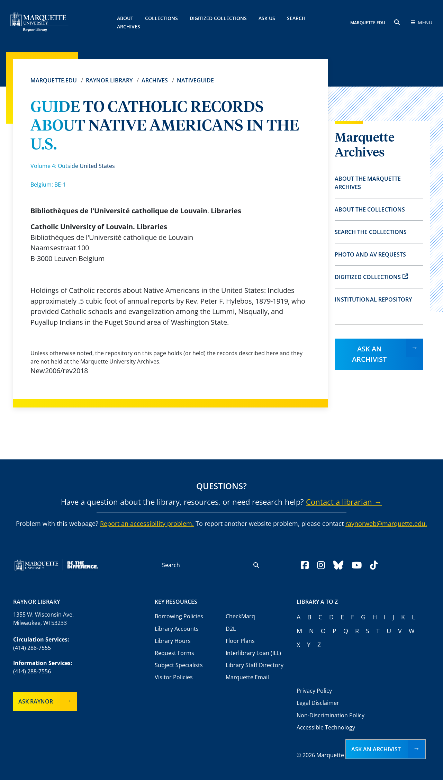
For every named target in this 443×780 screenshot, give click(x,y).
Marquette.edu (53, 80)
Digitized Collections (218, 18)
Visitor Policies (174, 677)
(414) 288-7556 (32, 671)
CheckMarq (240, 616)
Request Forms (174, 653)
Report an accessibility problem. (147, 523)
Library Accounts (177, 629)
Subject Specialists (179, 665)
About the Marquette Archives (368, 183)
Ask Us (267, 18)
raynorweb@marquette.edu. (386, 523)
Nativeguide (195, 80)
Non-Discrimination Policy (330, 715)
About (125, 18)
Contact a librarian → (344, 501)
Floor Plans (240, 641)
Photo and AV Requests (370, 254)
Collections (161, 18)
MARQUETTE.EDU (367, 23)
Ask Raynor (35, 701)
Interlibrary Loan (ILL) (253, 653)
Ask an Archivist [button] (376, 749)
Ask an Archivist (369, 354)
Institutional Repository (373, 299)
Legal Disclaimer (318, 703)
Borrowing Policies (179, 616)
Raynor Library (109, 80)
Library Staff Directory (254, 665)
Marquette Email (247, 677)
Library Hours (173, 641)
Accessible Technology (326, 727)
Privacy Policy (314, 690)
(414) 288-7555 (32, 648)
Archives (155, 80)
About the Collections (370, 209)
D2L (231, 629)
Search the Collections (371, 232)
